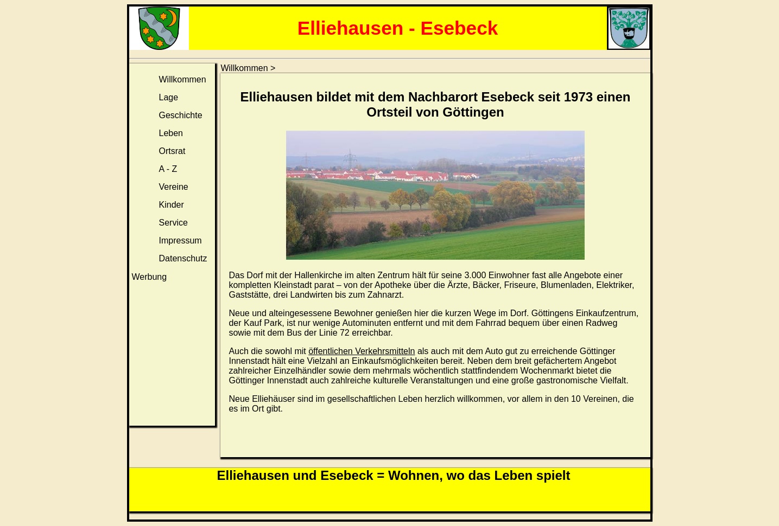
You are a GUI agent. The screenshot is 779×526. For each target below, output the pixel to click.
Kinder (171, 204)
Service (173, 222)
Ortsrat (172, 151)
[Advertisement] (172, 356)
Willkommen (182, 79)
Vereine (173, 186)
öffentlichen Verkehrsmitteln (361, 351)
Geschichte (180, 115)
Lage (169, 97)
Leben (171, 133)
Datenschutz (183, 258)
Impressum (180, 240)
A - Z (168, 169)
